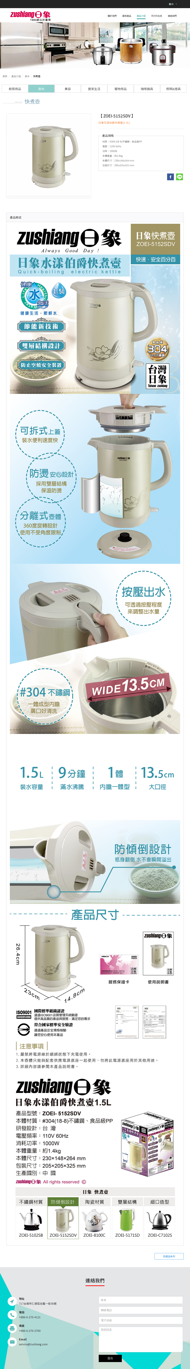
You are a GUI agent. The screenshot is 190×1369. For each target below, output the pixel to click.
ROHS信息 (156, 15)
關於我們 (112, 15)
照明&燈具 (173, 88)
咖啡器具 (147, 88)
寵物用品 (121, 88)
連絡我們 (172, 15)
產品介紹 (141, 15)
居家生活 (94, 88)
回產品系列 (169, 1256)
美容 (68, 88)
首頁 (5, 76)
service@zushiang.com (33, 1344)
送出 (110, 1358)
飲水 (27, 76)
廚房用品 (15, 88)
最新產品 (126, 15)
